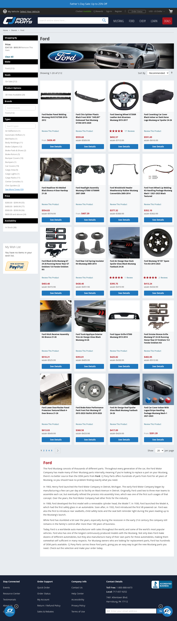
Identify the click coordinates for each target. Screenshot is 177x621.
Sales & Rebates (45, 611)
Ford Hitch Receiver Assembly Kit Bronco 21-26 (55, 335)
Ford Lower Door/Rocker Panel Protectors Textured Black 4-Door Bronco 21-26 (55, 410)
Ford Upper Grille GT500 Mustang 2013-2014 (121, 335)
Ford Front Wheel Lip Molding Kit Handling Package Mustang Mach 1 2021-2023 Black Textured (158, 192)
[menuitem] (118, 21)
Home (5, 30)
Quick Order (43, 587)
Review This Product (50, 131)
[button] (157, 11)
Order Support (45, 581)
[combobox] (73, 20)
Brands (14, 30)
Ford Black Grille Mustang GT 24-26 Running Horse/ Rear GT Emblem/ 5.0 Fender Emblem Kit (55, 265)
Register (118, 11)
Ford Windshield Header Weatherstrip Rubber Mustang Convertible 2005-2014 (124, 190)
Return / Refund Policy (48, 605)
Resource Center (11, 593)
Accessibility (77, 599)
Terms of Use (78, 611)
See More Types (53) (14, 189)
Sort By (141, 72)
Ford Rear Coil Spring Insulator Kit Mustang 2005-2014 (90, 262)
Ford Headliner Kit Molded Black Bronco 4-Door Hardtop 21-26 (55, 190)
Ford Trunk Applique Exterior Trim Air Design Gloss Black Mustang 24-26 (89, 337)
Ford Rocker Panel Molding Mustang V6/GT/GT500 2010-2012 (55, 117)
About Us (7, 605)
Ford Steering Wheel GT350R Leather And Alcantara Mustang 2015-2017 (123, 117)
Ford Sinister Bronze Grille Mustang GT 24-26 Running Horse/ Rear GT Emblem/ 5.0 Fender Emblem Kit (157, 338)
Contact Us (77, 587)
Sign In (109, 11)
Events (6, 587)
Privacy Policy (78, 605)
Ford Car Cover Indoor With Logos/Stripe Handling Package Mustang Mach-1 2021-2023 (156, 411)
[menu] (143, 21)
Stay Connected (11, 581)
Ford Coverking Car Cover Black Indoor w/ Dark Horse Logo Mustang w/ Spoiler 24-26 (158, 117)
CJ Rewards (98, 11)
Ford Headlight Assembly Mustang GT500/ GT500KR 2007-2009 (87, 190)
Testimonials (9, 599)
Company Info (79, 581)
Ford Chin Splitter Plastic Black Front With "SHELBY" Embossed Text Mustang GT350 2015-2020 (88, 118)
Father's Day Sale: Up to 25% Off (88, 4)
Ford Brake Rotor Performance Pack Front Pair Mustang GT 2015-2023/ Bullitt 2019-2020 (89, 410)
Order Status (137, 11)
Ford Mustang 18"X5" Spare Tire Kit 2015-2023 (156, 262)
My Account (43, 599)
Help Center (77, 593)
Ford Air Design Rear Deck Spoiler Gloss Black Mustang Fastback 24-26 (123, 264)
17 (130, 131)
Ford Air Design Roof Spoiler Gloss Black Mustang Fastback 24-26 (123, 410)
